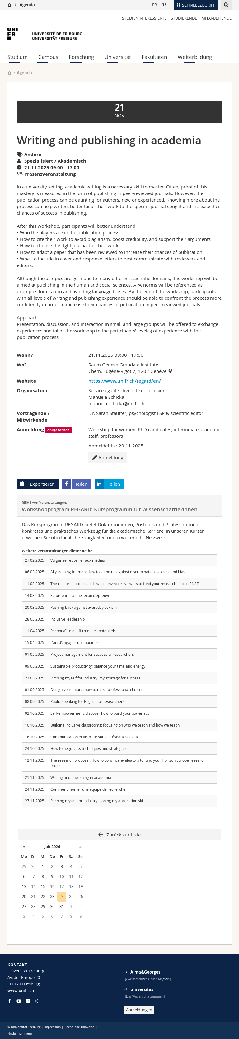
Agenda (27, 4)
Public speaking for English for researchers (87, 701)
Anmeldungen (139, 1010)
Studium (17, 56)
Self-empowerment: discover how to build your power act (99, 713)
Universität (118, 56)
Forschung (81, 56)
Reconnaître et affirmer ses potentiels (83, 630)
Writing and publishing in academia (80, 777)
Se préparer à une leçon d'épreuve (80, 595)
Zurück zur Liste (123, 835)
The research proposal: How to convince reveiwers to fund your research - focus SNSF (124, 583)
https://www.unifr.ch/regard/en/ (124, 381)
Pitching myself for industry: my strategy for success (95, 677)
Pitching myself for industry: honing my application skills (98, 800)
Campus (48, 56)
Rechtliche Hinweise (79, 1027)
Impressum (52, 1027)
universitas (141, 989)
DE (163, 4)
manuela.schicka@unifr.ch (116, 403)
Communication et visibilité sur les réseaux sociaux (94, 736)
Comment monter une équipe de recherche (87, 789)
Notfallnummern (19, 1034)
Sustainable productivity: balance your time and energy (97, 666)
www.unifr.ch (20, 990)
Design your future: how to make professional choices (96, 689)
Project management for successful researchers (92, 654)
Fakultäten (154, 56)
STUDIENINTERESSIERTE (144, 18)
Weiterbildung (195, 56)
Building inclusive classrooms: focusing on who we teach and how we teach (115, 724)
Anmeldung (107, 457)
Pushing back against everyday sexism (83, 607)
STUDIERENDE (184, 18)
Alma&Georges (145, 972)
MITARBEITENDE (216, 18)
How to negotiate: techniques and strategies (88, 748)
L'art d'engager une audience (75, 642)
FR (154, 4)
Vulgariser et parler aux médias (77, 560)
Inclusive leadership (67, 619)
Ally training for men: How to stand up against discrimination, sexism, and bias (117, 571)
